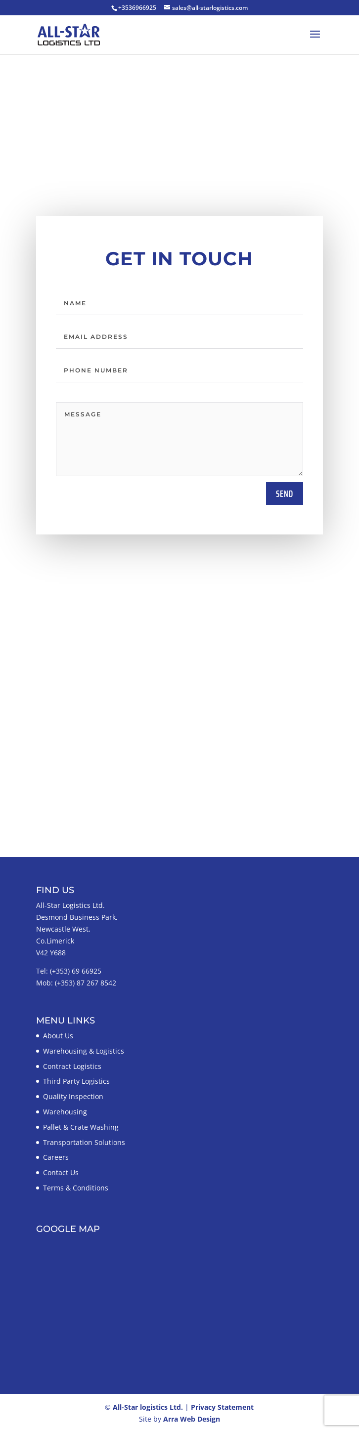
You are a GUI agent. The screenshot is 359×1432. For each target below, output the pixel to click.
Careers (56, 1157)
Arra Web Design (191, 1419)
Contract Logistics (72, 1066)
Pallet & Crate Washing (81, 1127)
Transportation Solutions (84, 1142)
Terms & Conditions (75, 1187)
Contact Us (61, 1172)
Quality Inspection (73, 1096)
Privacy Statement (222, 1407)
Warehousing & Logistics (83, 1051)
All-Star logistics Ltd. (148, 1407)
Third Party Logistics (76, 1081)
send (284, 493)
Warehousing (65, 1111)
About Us (58, 1035)
